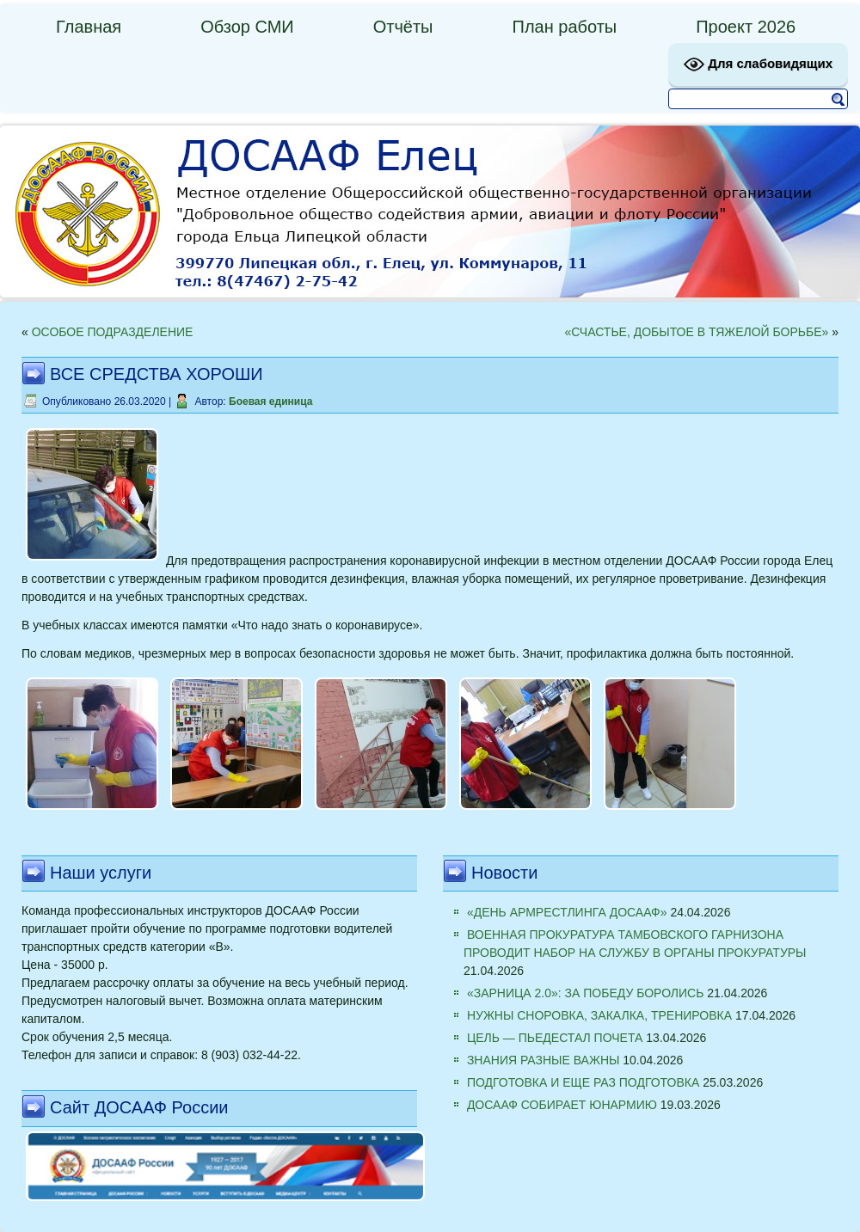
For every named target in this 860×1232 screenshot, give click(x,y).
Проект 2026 (746, 26)
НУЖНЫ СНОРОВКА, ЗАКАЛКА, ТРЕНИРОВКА (599, 1015)
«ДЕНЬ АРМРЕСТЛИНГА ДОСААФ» (567, 912)
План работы (565, 26)
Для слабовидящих (758, 64)
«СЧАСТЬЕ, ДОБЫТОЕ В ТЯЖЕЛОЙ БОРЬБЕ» (696, 332)
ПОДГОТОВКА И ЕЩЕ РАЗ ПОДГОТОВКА (583, 1082)
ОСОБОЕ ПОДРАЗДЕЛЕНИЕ (113, 332)
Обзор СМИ (247, 26)
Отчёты (403, 26)
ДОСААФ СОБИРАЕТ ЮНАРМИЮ (562, 1105)
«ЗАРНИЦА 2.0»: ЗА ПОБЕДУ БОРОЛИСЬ (585, 993)
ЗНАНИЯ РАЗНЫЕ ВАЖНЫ (543, 1060)
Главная (88, 26)
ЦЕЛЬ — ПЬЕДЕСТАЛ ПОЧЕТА (554, 1038)
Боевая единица (270, 401)
